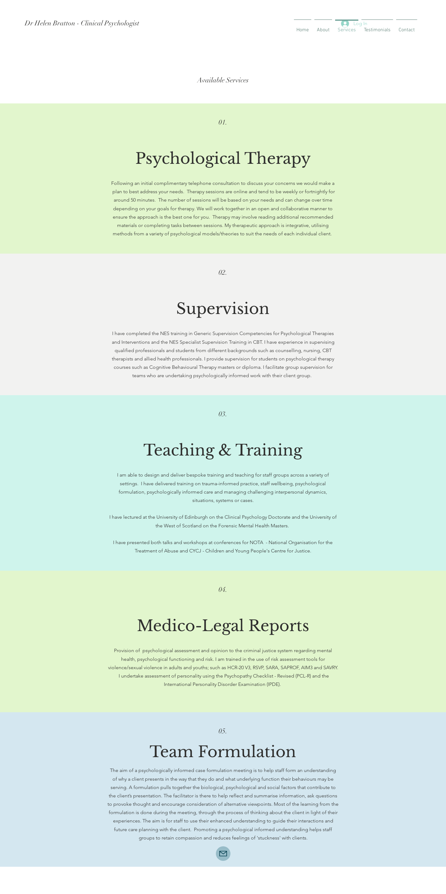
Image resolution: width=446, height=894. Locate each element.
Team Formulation (223, 751)
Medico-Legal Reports (223, 625)
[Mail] (223, 853)
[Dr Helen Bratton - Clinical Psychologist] (101, 23)
